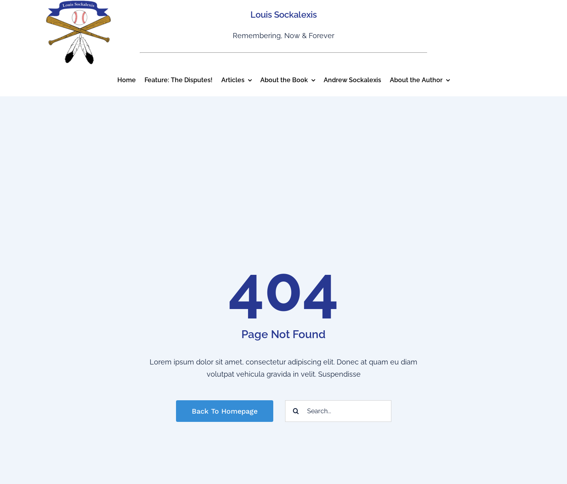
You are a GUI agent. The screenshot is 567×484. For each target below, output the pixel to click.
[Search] (296, 411)
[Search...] (338, 411)
